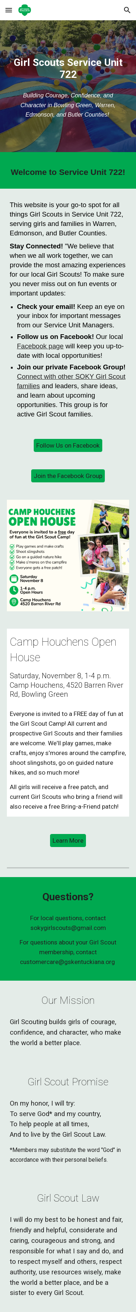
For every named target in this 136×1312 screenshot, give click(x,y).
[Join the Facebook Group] (68, 476)
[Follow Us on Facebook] (68, 445)
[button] (8, 10)
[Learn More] (68, 840)
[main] (68, 68)
